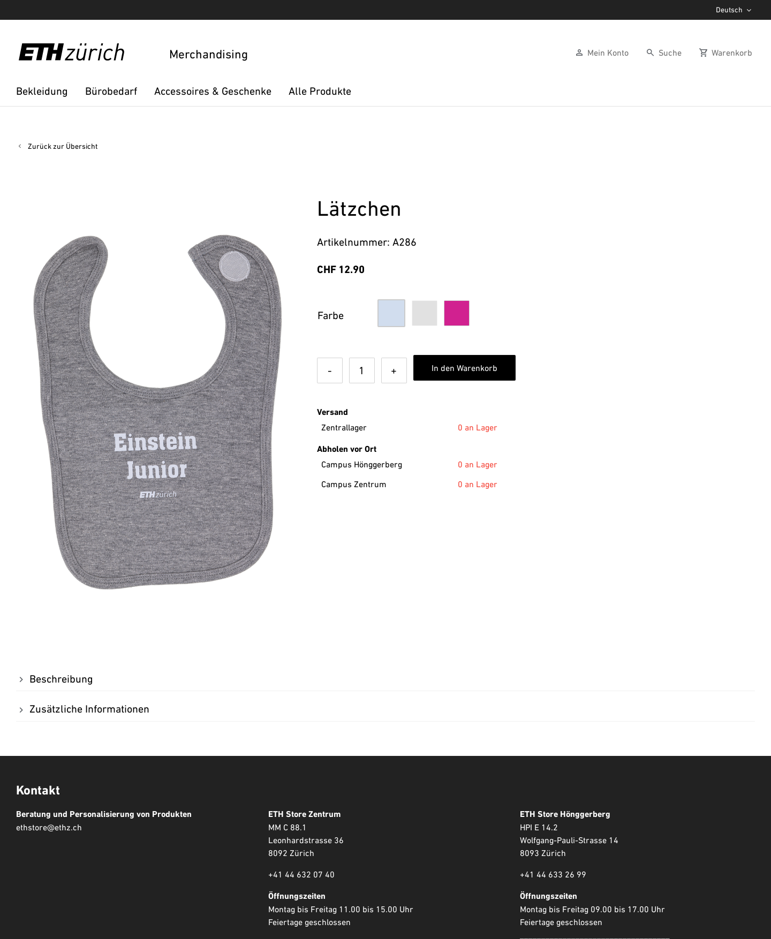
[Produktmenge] (362, 370)
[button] (391, 313)
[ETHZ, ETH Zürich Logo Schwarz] (71, 49)
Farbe (331, 315)
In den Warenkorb (464, 368)
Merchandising (207, 54)
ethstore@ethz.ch (49, 827)
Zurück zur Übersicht (62, 146)
